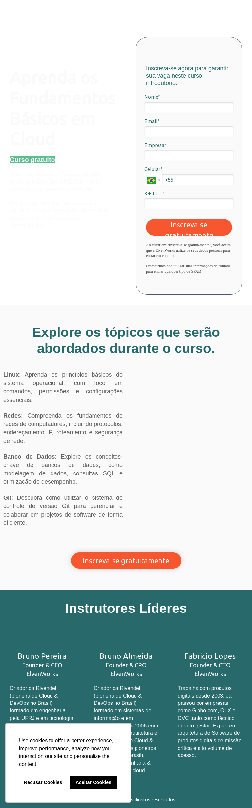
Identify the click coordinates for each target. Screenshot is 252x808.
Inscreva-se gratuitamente (189, 228)
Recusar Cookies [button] (43, 782)
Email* (152, 121)
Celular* (153, 169)
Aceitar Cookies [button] (93, 782)
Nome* (152, 96)
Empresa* (155, 145)
